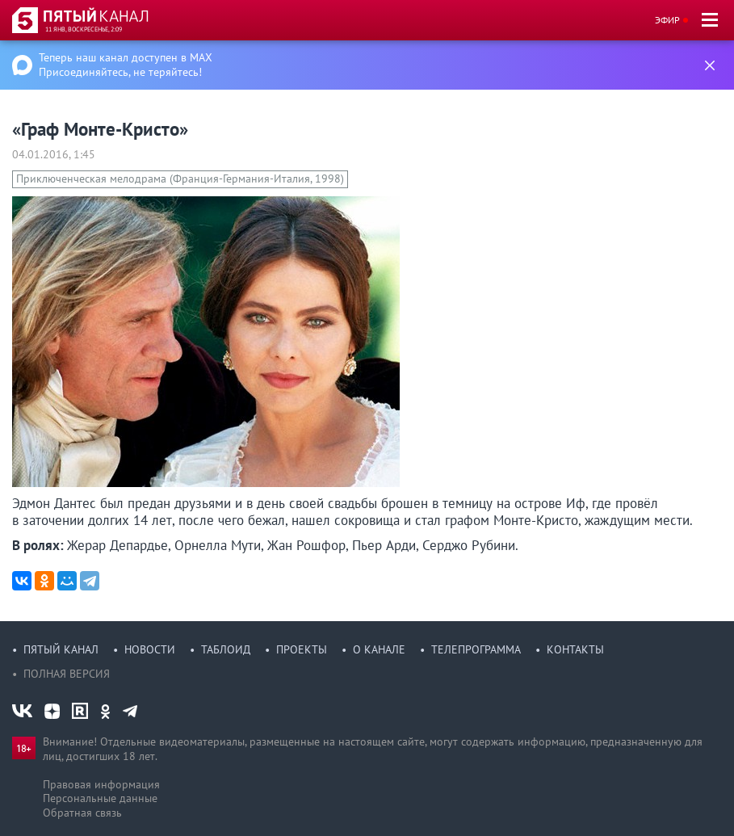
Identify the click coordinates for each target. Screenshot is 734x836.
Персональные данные (100, 798)
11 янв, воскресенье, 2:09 (83, 29)
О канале (379, 649)
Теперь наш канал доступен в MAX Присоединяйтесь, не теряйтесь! (125, 64)
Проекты (301, 649)
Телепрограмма (476, 649)
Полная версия (66, 673)
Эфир (667, 20)
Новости (149, 649)
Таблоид (225, 649)
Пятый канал (61, 649)
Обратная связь (82, 812)
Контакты (575, 649)
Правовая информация (101, 784)
